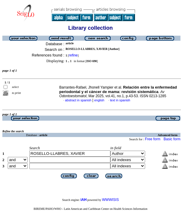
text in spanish (120, 100)
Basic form (171, 139)
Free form (152, 139)
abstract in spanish (78, 100)
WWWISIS (110, 200)
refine (73, 55)
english (99, 100)
